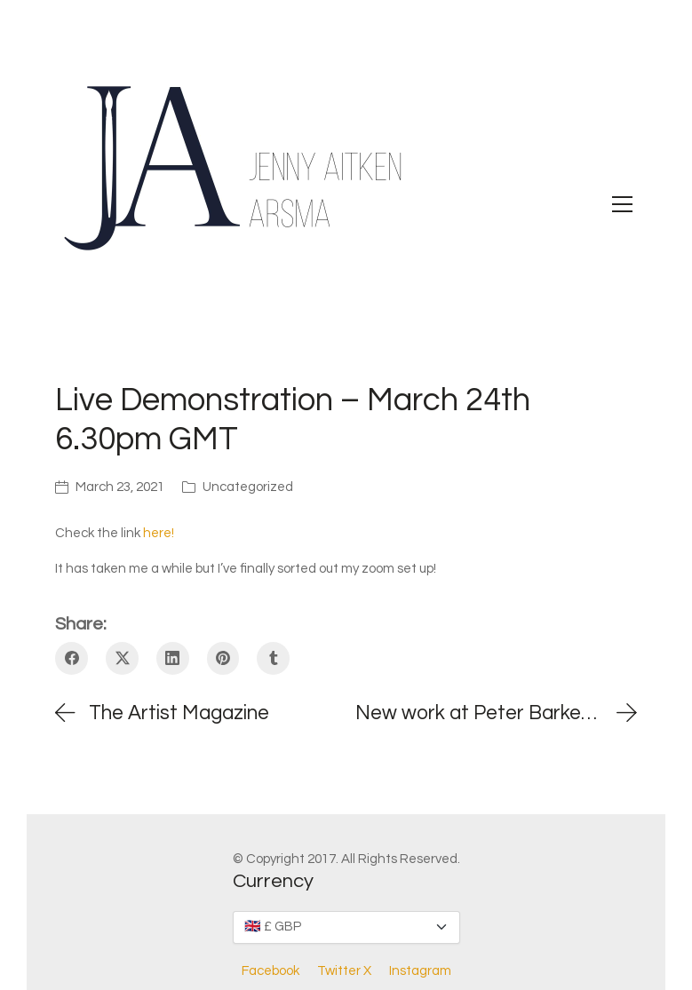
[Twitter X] (122, 658)
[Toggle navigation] (622, 204)
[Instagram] (420, 971)
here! (158, 533)
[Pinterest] (223, 658)
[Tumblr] (273, 658)
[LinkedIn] (172, 658)
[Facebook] (71, 658)
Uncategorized (248, 487)
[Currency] (346, 927)
